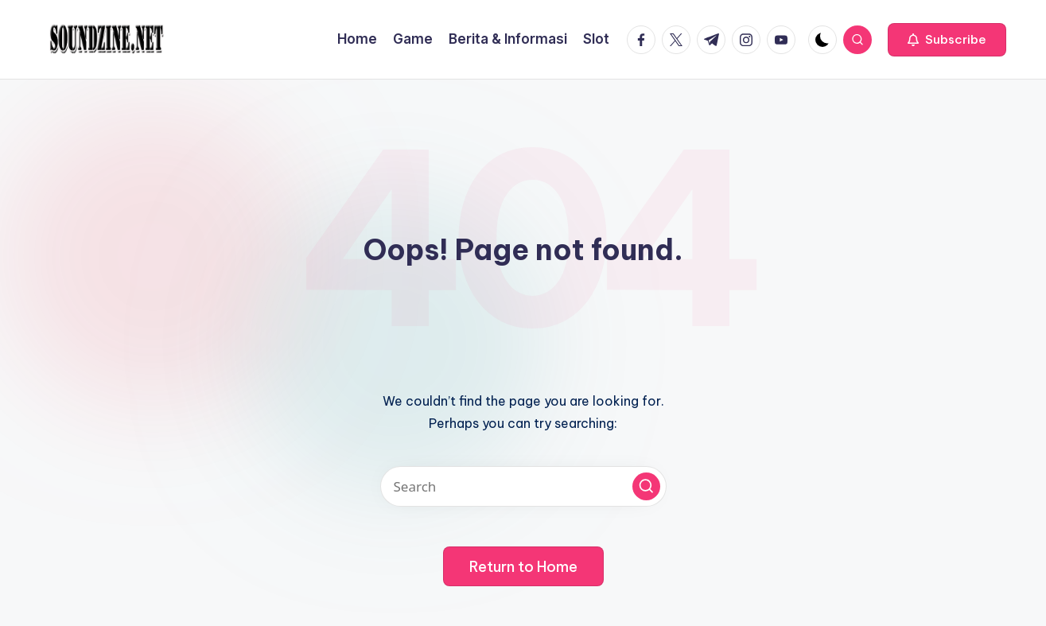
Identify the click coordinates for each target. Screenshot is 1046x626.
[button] (947, 39)
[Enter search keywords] (523, 486)
